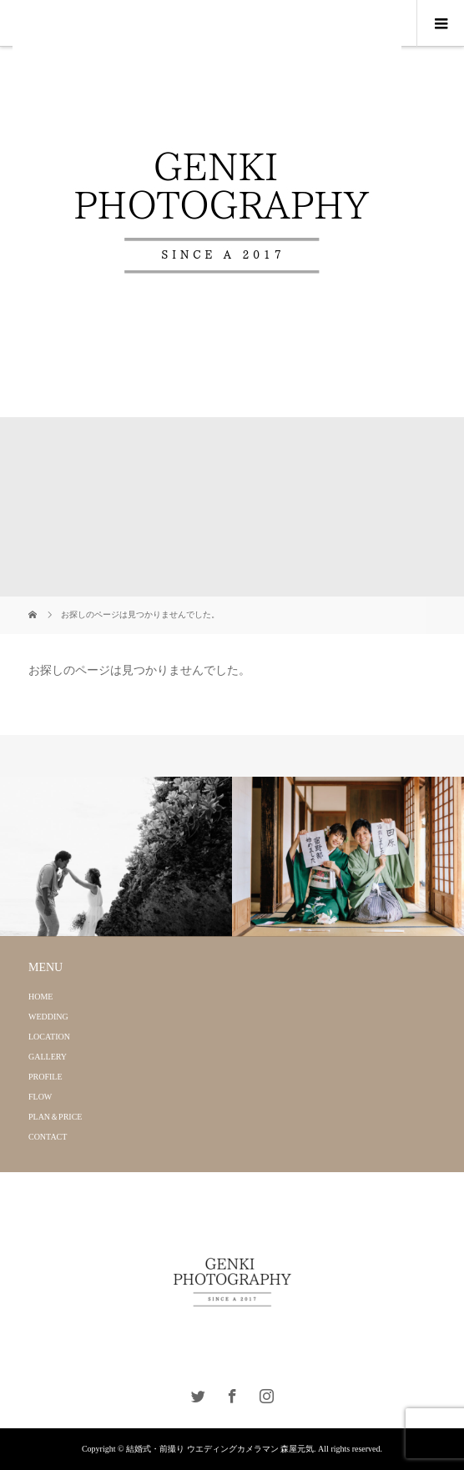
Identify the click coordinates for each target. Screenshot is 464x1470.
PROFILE (45, 1076)
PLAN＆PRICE (55, 1116)
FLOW (40, 1096)
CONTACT (47, 1136)
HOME (40, 996)
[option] (116, 857)
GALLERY (47, 1056)
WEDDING (48, 1016)
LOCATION (49, 1036)
